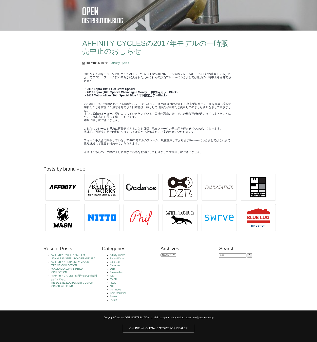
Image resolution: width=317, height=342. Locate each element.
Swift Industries (118, 293)
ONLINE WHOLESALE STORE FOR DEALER (158, 328)
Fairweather (116, 272)
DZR (112, 268)
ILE (112, 275)
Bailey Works (117, 258)
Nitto (112, 286)
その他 (113, 300)
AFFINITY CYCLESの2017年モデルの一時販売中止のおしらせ (155, 47)
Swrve (113, 296)
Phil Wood (115, 289)
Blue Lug (114, 262)
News (113, 282)
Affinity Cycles (120, 63)
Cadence (115, 265)
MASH (113, 279)
